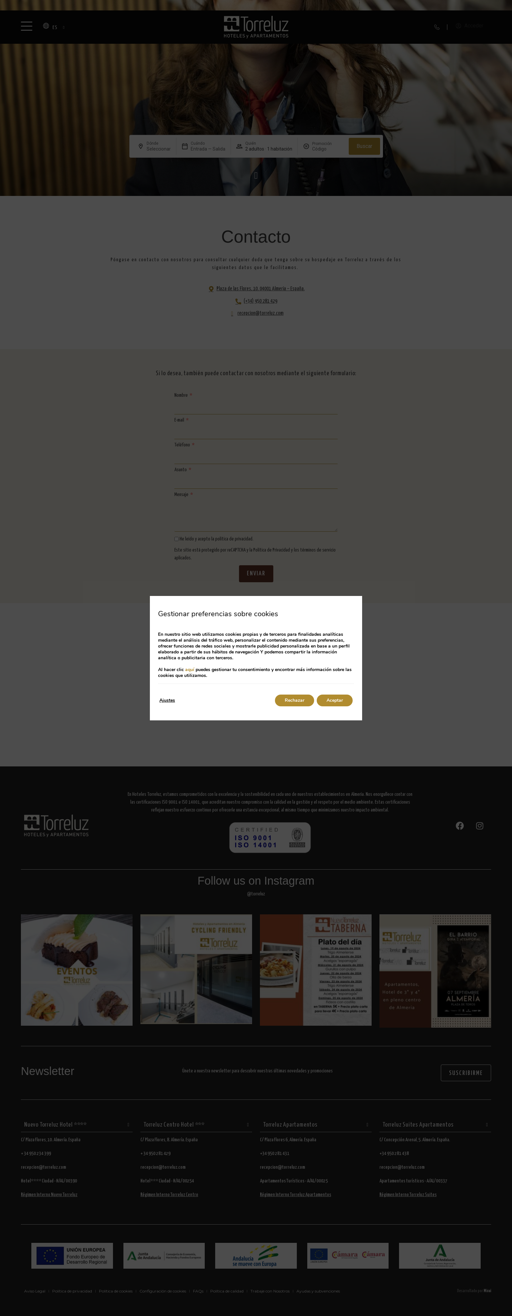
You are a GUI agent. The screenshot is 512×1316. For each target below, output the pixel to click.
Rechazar (294, 700)
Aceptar (335, 700)
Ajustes (167, 700)
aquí (189, 669)
